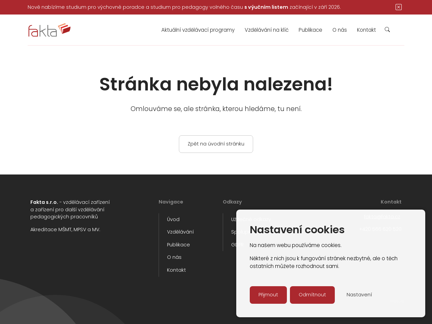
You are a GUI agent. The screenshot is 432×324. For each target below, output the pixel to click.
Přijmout (268, 294)
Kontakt (366, 29)
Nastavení (359, 294)
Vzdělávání (180, 231)
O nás (339, 29)
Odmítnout (312, 294)
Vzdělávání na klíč (267, 29)
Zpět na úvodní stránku (216, 143)
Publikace (310, 29)
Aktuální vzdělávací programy (198, 29)
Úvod (173, 219)
